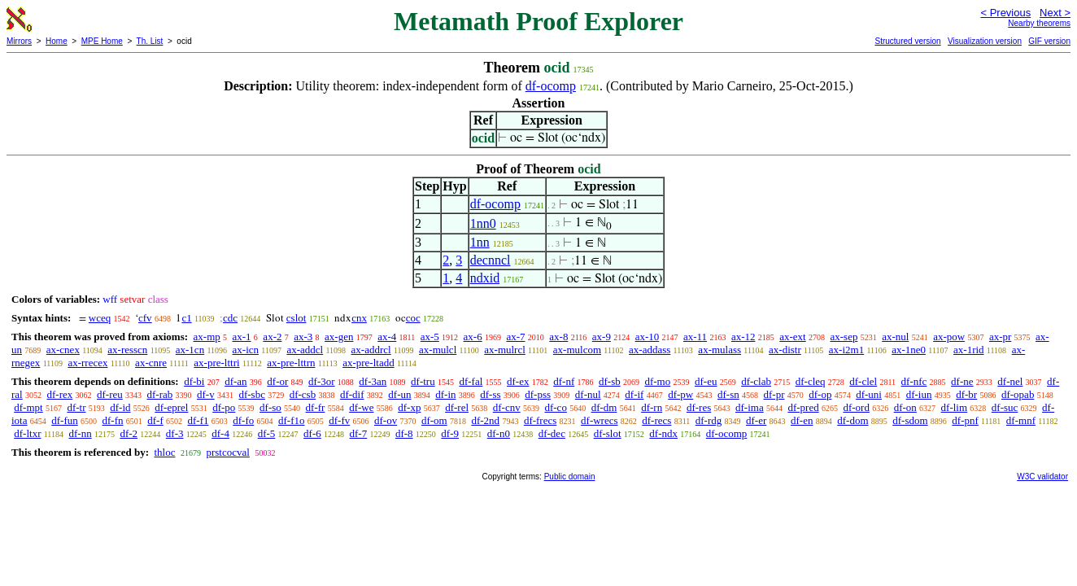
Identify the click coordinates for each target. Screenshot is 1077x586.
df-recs (656, 420)
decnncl (490, 260)
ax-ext (792, 336)
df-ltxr (27, 433)
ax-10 (647, 336)
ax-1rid (968, 349)
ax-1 (242, 336)
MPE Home (102, 41)
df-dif (352, 394)
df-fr (315, 407)
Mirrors (19, 41)
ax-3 (303, 336)
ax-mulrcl (504, 349)
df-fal (470, 381)
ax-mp (207, 336)
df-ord (856, 407)
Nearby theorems (1039, 23)
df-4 (220, 433)
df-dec (551, 433)
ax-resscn (127, 349)
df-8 (404, 433)
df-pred (802, 407)
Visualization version (985, 41)
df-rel (457, 407)
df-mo (657, 381)
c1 (186, 318)
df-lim (954, 407)
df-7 (359, 433)
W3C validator (1042, 476)
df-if (634, 394)
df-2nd (485, 420)
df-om (434, 420)
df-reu (110, 394)
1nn (480, 242)
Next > (1055, 13)
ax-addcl (304, 349)
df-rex (59, 394)
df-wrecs (599, 420)
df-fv (339, 420)
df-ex (518, 381)
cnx (359, 318)
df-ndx (663, 433)
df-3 (175, 433)
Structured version (907, 41)
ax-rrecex (87, 362)
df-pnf (965, 420)
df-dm (604, 407)
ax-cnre (151, 362)
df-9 (450, 433)
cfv (145, 318)
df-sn (728, 394)
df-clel (863, 381)
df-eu (706, 381)
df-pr (773, 394)
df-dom (852, 420)
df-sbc (251, 394)
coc (413, 318)
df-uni (869, 394)
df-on (905, 407)
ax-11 (695, 336)
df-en (802, 420)
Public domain (569, 476)
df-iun (919, 394)
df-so (270, 407)
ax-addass (649, 349)
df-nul (588, 394)
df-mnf (1021, 420)
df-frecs (540, 420)
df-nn (79, 433)
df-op (820, 394)
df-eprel (171, 407)
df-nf (563, 381)
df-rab (160, 394)
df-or (277, 381)
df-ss (490, 394)
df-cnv (507, 407)
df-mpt (28, 407)
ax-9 (601, 336)
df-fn (113, 420)
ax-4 (386, 336)
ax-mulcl (437, 349)
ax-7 (515, 336)
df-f (155, 420)
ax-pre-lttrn (291, 362)
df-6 (312, 433)
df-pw (680, 394)
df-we (361, 407)
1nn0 (483, 223)
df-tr (76, 407)
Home (57, 41)
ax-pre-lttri (216, 362)
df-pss (538, 394)
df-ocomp (550, 86)
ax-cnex (63, 349)
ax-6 (473, 336)
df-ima (749, 407)
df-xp (409, 407)
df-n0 (498, 433)
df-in (445, 394)
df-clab (756, 381)
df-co (555, 407)
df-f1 (198, 420)
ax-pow (949, 336)
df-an (235, 381)
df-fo (243, 420)
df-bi (194, 381)
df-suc (1005, 407)
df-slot (607, 433)
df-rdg (708, 420)
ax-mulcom (577, 349)
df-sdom (909, 420)
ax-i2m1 (846, 349)
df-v (206, 394)
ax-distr (785, 349)
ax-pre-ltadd (368, 362)
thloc (164, 452)
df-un (399, 394)
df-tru (423, 381)
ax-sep (843, 336)
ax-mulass (719, 349)
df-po (223, 407)
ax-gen (339, 336)
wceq (100, 318)
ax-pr (1000, 336)
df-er (756, 420)
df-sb (610, 381)
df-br (966, 394)
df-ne (962, 381)
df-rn (651, 407)
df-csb (303, 394)
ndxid (484, 278)
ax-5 (430, 336)
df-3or (321, 381)
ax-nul (895, 336)
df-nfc (914, 381)
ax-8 (558, 336)
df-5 (267, 433)
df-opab (1017, 394)
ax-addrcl (371, 349)
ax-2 (272, 336)
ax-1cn (190, 349)
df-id (120, 407)
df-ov (385, 420)
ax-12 (743, 336)
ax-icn (246, 349)
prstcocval (227, 452)
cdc (230, 318)
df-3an (372, 381)
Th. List (150, 41)
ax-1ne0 (909, 349)
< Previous (1005, 13)
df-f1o (291, 420)
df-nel (1009, 381)
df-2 (128, 433)
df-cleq (811, 381)
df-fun (64, 420)
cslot (296, 318)
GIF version (1049, 41)
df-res (699, 407)
